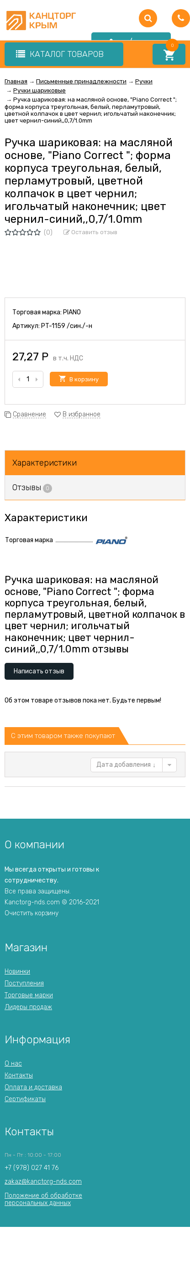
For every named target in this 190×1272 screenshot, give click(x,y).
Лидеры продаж (28, 1007)
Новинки (17, 971)
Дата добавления (126, 765)
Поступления (24, 983)
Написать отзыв (39, 671)
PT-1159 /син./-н (66, 326)
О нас (13, 1063)
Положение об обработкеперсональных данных (43, 1199)
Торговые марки (29, 995)
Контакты (19, 1075)
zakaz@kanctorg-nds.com (43, 1181)
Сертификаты (25, 1099)
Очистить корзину (31, 913)
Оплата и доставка (33, 1087)
